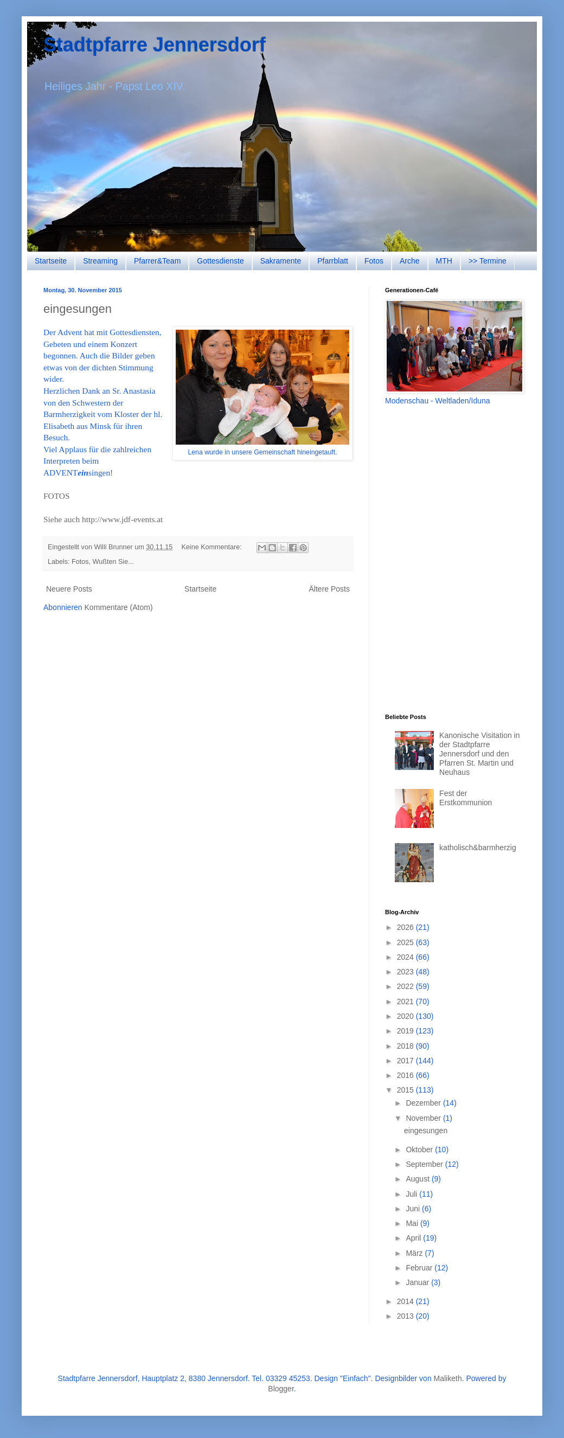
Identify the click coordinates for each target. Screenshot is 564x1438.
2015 (406, 1090)
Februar (420, 1267)
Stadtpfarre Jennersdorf (154, 45)
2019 (406, 1030)
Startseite (51, 260)
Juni (414, 1208)
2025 (406, 942)
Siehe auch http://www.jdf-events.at (103, 519)
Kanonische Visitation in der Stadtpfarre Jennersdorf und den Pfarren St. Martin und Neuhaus (479, 753)
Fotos (373, 260)
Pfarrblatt (332, 260)
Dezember (424, 1103)
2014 (406, 1301)
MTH (444, 260)
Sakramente (280, 260)
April (414, 1238)
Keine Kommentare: (212, 547)
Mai (413, 1223)
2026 (406, 927)
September (425, 1164)
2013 (406, 1316)
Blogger (280, 1388)
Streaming (100, 260)
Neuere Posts (69, 589)
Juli (412, 1194)
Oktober (420, 1149)
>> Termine (488, 260)
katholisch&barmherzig (477, 847)
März (415, 1253)
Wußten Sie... (113, 562)
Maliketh (448, 1378)
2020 (406, 1016)
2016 (406, 1075)
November (424, 1118)
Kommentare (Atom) (119, 607)
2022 (406, 986)
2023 (406, 971)
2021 (406, 1001)
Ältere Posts (329, 589)
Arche (410, 260)
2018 (406, 1046)
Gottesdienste (220, 260)
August (418, 1178)
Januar (418, 1282)
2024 (406, 957)
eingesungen (77, 309)
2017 (406, 1060)
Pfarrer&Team (157, 260)
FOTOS (56, 495)
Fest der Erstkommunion (465, 798)
